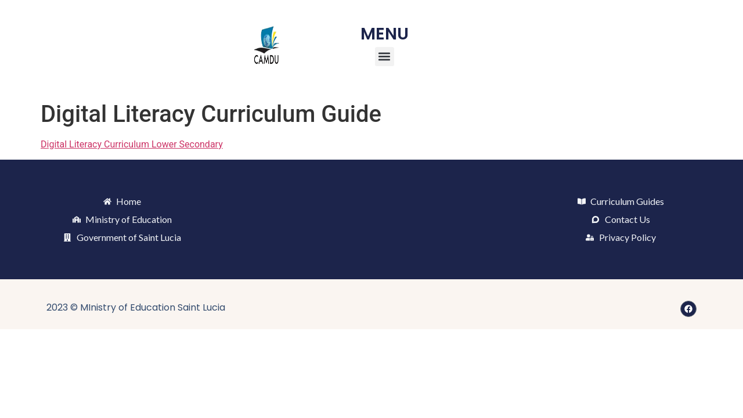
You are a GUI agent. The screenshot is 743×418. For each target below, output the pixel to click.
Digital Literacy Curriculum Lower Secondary (132, 144)
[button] (384, 56)
